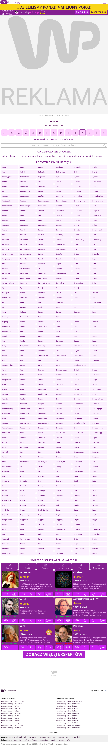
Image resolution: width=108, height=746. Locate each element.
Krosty (58, 500)
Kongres (59, 413)
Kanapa (5, 210)
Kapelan (77, 220)
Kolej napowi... (97, 375)
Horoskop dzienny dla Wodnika (11, 704)
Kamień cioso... (43, 201)
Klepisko (95, 322)
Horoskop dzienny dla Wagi (10, 723)
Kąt (21, 288)
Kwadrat (5, 549)
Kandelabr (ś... (79, 210)
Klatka (94, 312)
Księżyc (94, 520)
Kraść (76, 481)
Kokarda (41, 370)
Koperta (23, 437)
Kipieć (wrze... (97, 302)
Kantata (5, 220)
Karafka (41, 235)
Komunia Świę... (8, 408)
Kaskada (23, 264)
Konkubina (78, 418)
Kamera (5, 196)
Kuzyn (76, 544)
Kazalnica (23, 283)
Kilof (39, 302)
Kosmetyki (95, 452)
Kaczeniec (77, 167)
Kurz (39, 544)
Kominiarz (77, 399)
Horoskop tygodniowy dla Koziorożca (69, 701)
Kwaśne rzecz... (79, 549)
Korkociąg (95, 442)
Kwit (75, 553)
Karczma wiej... (79, 239)
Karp (75, 249)
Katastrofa (24, 273)
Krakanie (23, 481)
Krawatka (23, 486)
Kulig (40, 534)
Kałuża (40, 191)
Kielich (22, 293)
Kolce (40, 375)
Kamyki (76, 206)
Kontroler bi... (25, 428)
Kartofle (59, 254)
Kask (3, 264)
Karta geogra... (7, 254)
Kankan (40, 215)
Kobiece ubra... (61, 355)
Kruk (57, 505)
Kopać (22, 433)
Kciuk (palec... (43, 288)
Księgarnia (24, 520)
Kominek (59, 399)
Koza (39, 471)
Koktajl (76, 370)
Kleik (75, 317)
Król (93, 500)
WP (40, 115)
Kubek (4, 524)
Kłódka (58, 346)
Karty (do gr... (7, 259)
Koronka (41, 447)
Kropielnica (6, 500)
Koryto (76, 447)
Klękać (58, 326)
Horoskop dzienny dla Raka (10, 716)
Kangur (5, 215)
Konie (4, 418)
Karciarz (41, 239)
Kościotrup (78, 462)
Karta (94, 249)
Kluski (4, 341)
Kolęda (58, 379)
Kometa (5, 399)
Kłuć (3, 351)
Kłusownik (41, 351)
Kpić (3, 476)
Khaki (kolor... (79, 288)
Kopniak (59, 437)
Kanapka (23, 210)
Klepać (76, 322)
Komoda (5, 404)
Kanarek (41, 210)
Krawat (4, 486)
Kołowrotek (78, 389)
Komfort (23, 399)
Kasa (75, 259)
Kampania (59, 206)
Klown (58, 336)
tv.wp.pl (61, 740)
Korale (4, 442)
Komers (94, 394)
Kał (3, 191)
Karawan (5, 239)
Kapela (58, 220)
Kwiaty (40, 553)
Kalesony (41, 186)
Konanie (41, 408)
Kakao (40, 181)
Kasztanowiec (25, 268)
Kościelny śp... (61, 462)
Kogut (94, 365)
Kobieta (94, 355)
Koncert (59, 408)
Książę (76, 515)
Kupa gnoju (78, 534)
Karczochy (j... (97, 239)
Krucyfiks (41, 505)
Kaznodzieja (78, 283)
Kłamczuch (60, 341)
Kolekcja (23, 379)
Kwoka (94, 553)
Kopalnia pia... (61, 433)
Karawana (24, 239)
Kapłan (94, 225)
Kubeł (22, 524)
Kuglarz (41, 529)
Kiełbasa (95, 293)
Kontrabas (95, 423)
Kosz (21, 457)
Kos (21, 452)
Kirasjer (23, 307)
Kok (21, 370)
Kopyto (94, 437)
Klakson (23, 312)
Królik (4, 505)
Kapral (22, 230)
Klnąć (76, 331)
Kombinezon (42, 394)
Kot (21, 466)
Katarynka (6, 273)
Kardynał (23, 244)
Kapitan (59, 225)
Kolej (75, 375)
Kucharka (41, 524)
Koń (75, 428)
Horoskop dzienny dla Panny (10, 720)
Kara (4, 235)
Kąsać (4, 288)
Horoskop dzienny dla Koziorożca (12, 701)
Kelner (58, 288)
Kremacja (41, 491)
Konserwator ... (25, 423)
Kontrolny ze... (43, 428)
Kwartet (41, 549)
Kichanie (95, 288)
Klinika (40, 331)
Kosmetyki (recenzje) (48, 740)
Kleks (58, 322)
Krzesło (58, 510)
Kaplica (76, 225)
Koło (57, 389)
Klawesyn (5, 317)
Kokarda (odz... (61, 370)
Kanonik (77, 215)
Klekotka (41, 322)
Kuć (93, 524)
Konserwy (59, 423)
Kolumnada (60, 384)
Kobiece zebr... (79, 355)
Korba (22, 442)
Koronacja (24, 447)
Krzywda (5, 515)
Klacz (4, 312)
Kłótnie (94, 346)
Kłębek (76, 341)
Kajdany (95, 177)
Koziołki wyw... (79, 471)
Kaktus (58, 181)
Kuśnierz (59, 544)
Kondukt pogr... (97, 408)
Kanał (94, 206)
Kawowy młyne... (8, 283)
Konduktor (6, 413)
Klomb (22, 336)
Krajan (94, 476)
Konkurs (95, 418)
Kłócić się (41, 346)
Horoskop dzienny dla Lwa (10, 718)
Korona (4, 447)
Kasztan (5, 268)
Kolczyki (59, 375)
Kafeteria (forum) (30, 740)
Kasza (76, 264)
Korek (58, 442)
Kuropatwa (6, 544)
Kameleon (77, 191)
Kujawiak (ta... (61, 529)
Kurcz (40, 539)
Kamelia (95, 191)
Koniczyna (95, 413)
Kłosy (4, 346)
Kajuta (4, 181)
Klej (93, 317)
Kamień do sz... (61, 201)
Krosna (40, 500)
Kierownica (60, 297)
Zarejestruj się (98, 12)
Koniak (76, 413)
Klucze (94, 336)
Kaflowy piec (7, 177)
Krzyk (94, 510)
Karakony (59, 235)
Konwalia (59, 428)
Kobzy (40, 360)
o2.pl (68, 740)
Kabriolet (59, 167)
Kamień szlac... (7, 206)
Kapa (40, 220)
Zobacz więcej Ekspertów (54, 654)
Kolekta (41, 379)
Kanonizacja (96, 215)
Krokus (94, 495)
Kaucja (76, 273)
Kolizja (94, 379)
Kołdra (4, 389)
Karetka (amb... (61, 244)
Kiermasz (23, 297)
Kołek (22, 389)
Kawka (94, 278)
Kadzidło (41, 172)
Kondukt (77, 408)
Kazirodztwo (60, 283)
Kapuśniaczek (97, 230)
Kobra (4, 360)
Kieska (76, 297)
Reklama (60, 737)
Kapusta (77, 230)
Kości (4, 462)
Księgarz (41, 520)
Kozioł (58, 471)
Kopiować (41, 437)
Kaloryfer (77, 186)
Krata (94, 481)
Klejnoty (5, 322)
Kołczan (95, 384)
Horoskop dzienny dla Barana (11, 708)
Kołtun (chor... (97, 389)
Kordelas (41, 442)
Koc (57, 360)
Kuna (58, 534)
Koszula (76, 457)
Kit (75, 307)
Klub (75, 336)
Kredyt (4, 491)
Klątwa (58, 317)
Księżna (76, 520)
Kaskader (41, 264)
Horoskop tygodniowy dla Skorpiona (68, 725)
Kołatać (76, 384)
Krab (21, 476)
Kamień (23, 201)
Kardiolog (6, 244)
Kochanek (95, 360)
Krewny (5, 495)
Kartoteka (95, 254)
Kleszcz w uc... (43, 326)
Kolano (4, 375)
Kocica (22, 365)
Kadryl (22, 172)
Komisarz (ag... (97, 399)
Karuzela (23, 259)
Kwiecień (59, 553)
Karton (76, 254)
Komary (23, 394)
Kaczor (4, 172)
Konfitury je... (43, 413)
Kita (93, 307)
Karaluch (77, 235)
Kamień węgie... (26, 206)
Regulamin (32, 737)
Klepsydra (6, 326)
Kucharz (59, 524)
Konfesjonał (24, 413)
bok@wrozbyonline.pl (17, 737)
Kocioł (40, 365)
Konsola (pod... (79, 423)
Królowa (23, 505)
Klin (21, 331)
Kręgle (22, 495)
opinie (26, 577)
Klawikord (24, 317)
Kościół (94, 462)
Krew (93, 491)
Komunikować (25, 408)
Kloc (93, 331)
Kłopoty (94, 341)
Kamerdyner (24, 196)
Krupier (76, 505)
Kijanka (22, 302)
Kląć (39, 317)
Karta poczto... (25, 254)
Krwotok (95, 505)
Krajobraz (6, 481)
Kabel (22, 167)
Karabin (23, 235)
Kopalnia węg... (97, 433)
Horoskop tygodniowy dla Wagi (67, 723)
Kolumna (41, 384)
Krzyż (40, 515)
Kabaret (5, 167)
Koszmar (59, 457)
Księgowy (59, 520)
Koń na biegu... (97, 428)
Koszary (41, 457)
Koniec (22, 418)
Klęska (76, 326)
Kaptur (40, 230)
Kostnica (5, 457)
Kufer (22, 529)
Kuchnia (77, 524)
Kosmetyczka (79, 452)
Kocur (58, 365)
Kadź (75, 172)
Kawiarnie (60, 278)
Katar (94, 268)
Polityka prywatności (47, 737)
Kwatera (95, 549)
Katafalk (59, 268)
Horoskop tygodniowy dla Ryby (67, 706)
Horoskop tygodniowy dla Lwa (66, 718)
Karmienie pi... (25, 249)
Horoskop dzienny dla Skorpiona (12, 725)
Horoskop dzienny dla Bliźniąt (11, 713)
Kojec (4, 370)
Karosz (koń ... (61, 249)
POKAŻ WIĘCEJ (54, 732)
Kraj (57, 476)
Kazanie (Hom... (44, 283)
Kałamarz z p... (25, 191)
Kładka (22, 341)
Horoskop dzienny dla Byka (10, 711)
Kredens (95, 486)
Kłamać (40, 341)
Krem (22, 491)
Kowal (22, 471)
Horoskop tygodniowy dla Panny (67, 720)
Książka (94, 515)
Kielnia (58, 293)
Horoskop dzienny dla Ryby (10, 706)
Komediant (78, 394)
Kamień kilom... (97, 201)
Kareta (40, 244)
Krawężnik (42, 486)
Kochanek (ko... (7, 365)
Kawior (76, 278)
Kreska (58, 491)
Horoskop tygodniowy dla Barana (67, 708)
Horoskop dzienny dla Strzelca (11, 728)
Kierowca (41, 297)
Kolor (4, 384)
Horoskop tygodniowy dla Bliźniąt (67, 713)
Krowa (76, 500)
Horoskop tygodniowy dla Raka (67, 716)
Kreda (76, 486)
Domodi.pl (17, 740)
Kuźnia (94, 544)
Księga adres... (7, 520)
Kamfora (41, 196)
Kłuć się (22, 351)
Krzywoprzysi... (25, 515)
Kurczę (58, 539)
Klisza (58, 331)
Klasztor (77, 312)
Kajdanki (77, 177)
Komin (40, 399)
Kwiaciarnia (6, 553)
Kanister (23, 215)
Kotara (40, 466)
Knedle (4, 355)
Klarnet (58, 312)
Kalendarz (24, 186)
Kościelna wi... (25, 462)
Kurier (76, 539)
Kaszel (94, 264)
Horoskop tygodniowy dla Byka (67, 711)
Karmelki (5, 249)
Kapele (94, 220)
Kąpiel (94, 283)
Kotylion (95, 466)
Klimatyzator (7, 331)
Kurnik (94, 539)
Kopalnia (41, 433)
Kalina (58, 186)
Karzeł (40, 259)
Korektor (77, 442)
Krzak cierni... (43, 510)
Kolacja (94, 370)
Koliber (76, 379)
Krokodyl (77, 495)
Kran (39, 481)
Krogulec (59, 495)
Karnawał (41, 249)
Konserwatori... (43, 423)
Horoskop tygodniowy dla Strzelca (68, 728)
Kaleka (4, 186)
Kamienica (78, 196)
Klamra (40, 312)
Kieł (75, 293)
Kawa (94, 273)
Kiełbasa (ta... (7, 297)
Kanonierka (60, 215)
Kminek (58, 351)
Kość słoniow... (7, 466)
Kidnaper (5, 293)
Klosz (40, 336)
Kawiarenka (42, 278)
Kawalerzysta (25, 278)
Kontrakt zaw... (7, 428)
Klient (94, 326)
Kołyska (5, 394)
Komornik (23, 404)
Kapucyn (59, 230)
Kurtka (22, 544)
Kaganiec (41, 177)
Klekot (22, 322)
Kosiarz (58, 452)
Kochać (76, 360)
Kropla (22, 500)
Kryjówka (5, 510)
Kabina (40, 167)
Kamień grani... (79, 201)
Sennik (58, 115)
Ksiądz (58, 515)
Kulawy (22, 534)
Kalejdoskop (96, 181)
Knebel (94, 351)
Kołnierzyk (42, 389)
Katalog (77, 268)
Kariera (76, 244)
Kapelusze (24, 225)
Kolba (22, 375)
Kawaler (5, 278)
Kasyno (58, 264)
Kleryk (22, 326)
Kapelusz (5, 225)
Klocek (4, 336)
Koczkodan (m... (80, 365)
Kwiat (22, 553)
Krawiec (59, 486)
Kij (3, 302)
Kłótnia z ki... (78, 346)
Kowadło (5, 471)
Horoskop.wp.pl (49, 115)
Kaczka (94, 167)
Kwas (58, 549)
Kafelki (94, 172)
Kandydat (95, 210)
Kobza (22, 360)
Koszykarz (95, 457)
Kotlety (58, 466)
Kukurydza (96, 529)
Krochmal (41, 495)
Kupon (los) (96, 534)
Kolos (22, 384)
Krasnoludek (60, 481)
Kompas (59, 404)
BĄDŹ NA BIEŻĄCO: (99, 691)
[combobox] (54, 145)
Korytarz (59, 447)
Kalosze (94, 186)
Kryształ (23, 510)
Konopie (5, 423)
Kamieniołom (7, 201)
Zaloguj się (82, 12)
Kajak (58, 177)
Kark (93, 244)
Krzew (76, 510)
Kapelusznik (42, 225)
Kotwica (77, 466)
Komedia (59, 394)
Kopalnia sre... (79, 433)
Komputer (95, 404)
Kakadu (23, 181)
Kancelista (60, 210)
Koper (4, 437)
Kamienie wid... (97, 196)
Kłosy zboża (24, 346)
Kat (39, 268)
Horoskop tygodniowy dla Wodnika (68, 704)
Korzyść (5, 452)
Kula (3, 534)
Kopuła (76, 437)
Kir (3, 307)
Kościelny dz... (43, 462)
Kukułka (77, 529)
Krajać (76, 476)
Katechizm (42, 273)
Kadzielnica (60, 172)
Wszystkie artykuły (73, 737)
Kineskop (59, 302)
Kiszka (58, 307)
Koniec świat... (43, 418)
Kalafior (77, 181)
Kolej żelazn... (7, 379)
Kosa (39, 452)
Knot (21, 355)
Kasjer (94, 259)
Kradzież (41, 476)
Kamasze (59, 191)
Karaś (94, 235)
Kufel (4, 529)
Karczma (59, 239)
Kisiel (40, 307)
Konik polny (60, 418)
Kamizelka (42, 206)
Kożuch (94, 471)
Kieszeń (94, 297)
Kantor (22, 220)
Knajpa (76, 351)
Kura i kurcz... (25, 539)
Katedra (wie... (61, 273)
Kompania (41, 404)
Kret (75, 491)
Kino (75, 302)
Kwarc (22, 549)
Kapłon (4, 230)
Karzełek (59, 259)
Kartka (40, 254)
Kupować (5, 539)
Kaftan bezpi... (25, 177)
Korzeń (94, 447)
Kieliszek (41, 293)
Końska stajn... (7, 433)
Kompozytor (78, 404)
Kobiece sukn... (43, 355)
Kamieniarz (60, 196)
